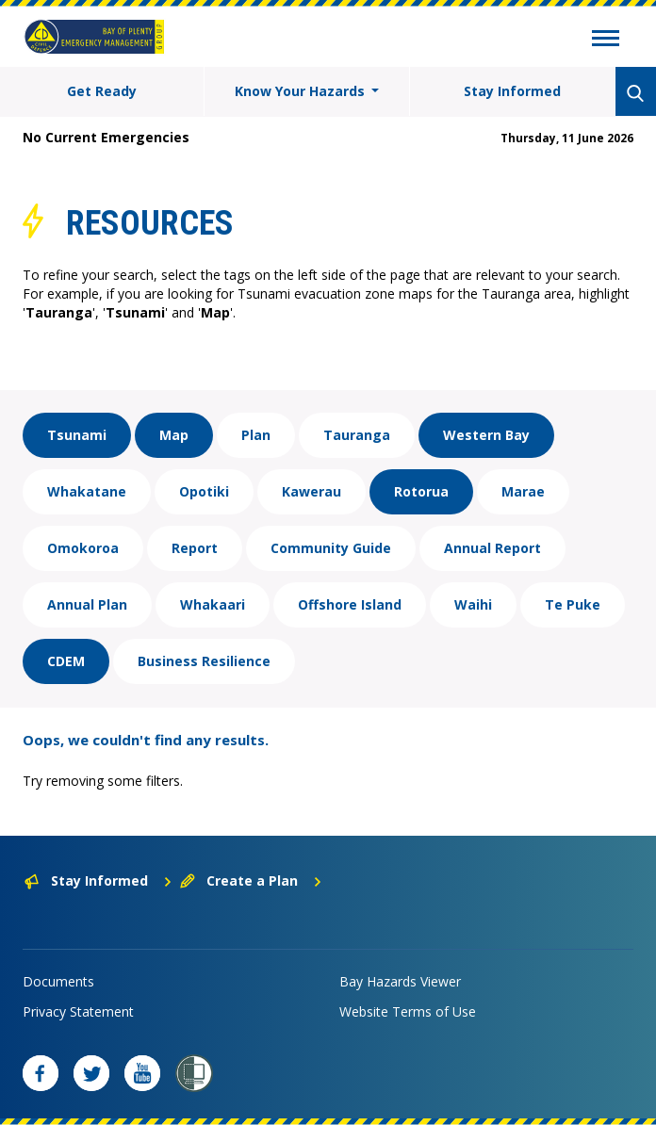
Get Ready (102, 91)
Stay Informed (512, 91)
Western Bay (486, 435)
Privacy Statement (78, 1011)
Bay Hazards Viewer (400, 981)
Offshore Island (350, 604)
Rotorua (421, 491)
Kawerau (311, 491)
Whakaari (212, 604)
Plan (256, 435)
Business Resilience (204, 661)
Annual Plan (87, 604)
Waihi (473, 604)
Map (174, 435)
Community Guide (331, 548)
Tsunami (77, 435)
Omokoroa (83, 548)
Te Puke (572, 604)
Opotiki (204, 491)
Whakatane (86, 491)
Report (195, 548)
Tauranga (356, 435)
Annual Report (492, 548)
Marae (523, 491)
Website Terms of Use (407, 1011)
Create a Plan (251, 880)
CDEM (66, 661)
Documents (58, 981)
